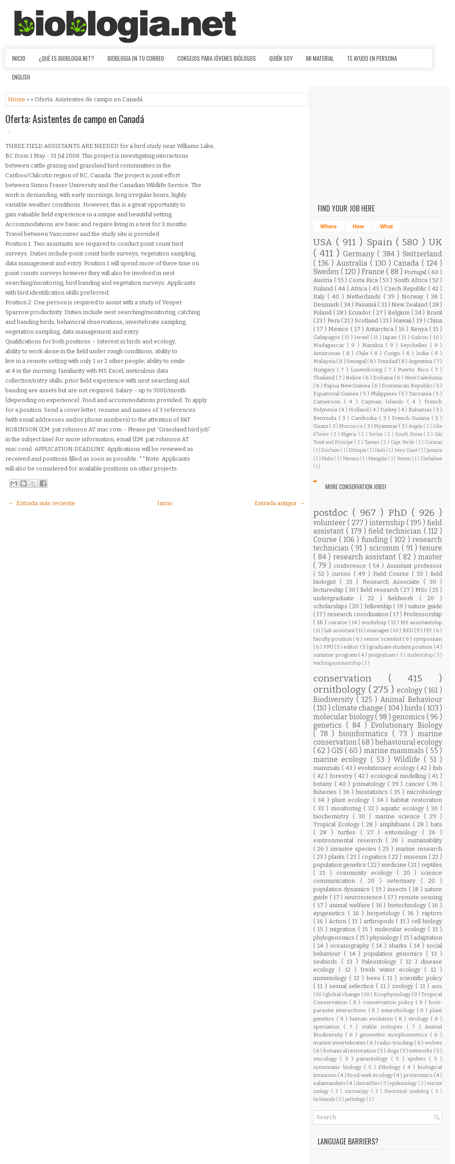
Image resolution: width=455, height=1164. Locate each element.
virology (419, 1019)
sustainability (424, 840)
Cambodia (365, 418)
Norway (414, 296)
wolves (433, 1043)
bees (375, 978)
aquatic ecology (404, 808)
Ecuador (360, 312)
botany (324, 784)
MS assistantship (421, 622)
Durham (330, 450)
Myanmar (386, 426)
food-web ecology (370, 1075)
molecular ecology (401, 929)
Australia (353, 263)
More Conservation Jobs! (355, 486)
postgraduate (382, 655)
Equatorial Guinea (336, 394)
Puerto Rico (414, 370)
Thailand (324, 378)
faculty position (333, 639)
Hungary (325, 370)
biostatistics (373, 792)
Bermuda (326, 418)
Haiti (380, 450)
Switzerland (422, 254)
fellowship (379, 606)
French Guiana (411, 418)
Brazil (434, 312)
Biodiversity (334, 699)
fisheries (326, 792)
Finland (324, 288)
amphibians (396, 824)
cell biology (426, 921)
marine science (399, 816)
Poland (323, 312)
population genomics (395, 953)
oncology (326, 1059)
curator (338, 622)
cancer (416, 784)
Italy (320, 296)
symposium (427, 639)
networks (421, 1051)
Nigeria (349, 434)
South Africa (411, 280)
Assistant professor (414, 565)
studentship (420, 655)
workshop (375, 622)
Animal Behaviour (411, 699)
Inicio (18, 58)
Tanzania (421, 394)
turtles (349, 832)
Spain (381, 242)
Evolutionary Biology (406, 725)
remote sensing (420, 897)
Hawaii (403, 320)
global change (343, 994)
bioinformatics (365, 733)
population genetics (340, 864)
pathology (355, 1099)
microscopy (358, 1091)
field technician (396, 531)
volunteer (330, 522)
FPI (428, 630)
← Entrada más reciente (41, 503)
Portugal (416, 272)
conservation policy (389, 1002)
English (21, 76)
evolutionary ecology (387, 768)
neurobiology (399, 1010)
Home (17, 99)
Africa (360, 288)
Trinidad (388, 361)
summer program (335, 655)
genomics (409, 717)
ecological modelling (399, 776)
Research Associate (393, 581)
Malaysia (324, 361)
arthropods (379, 921)
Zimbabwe (431, 459)
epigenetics (330, 913)
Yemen (404, 459)
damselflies (368, 1083)
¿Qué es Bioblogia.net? (66, 58)
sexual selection (352, 986)
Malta (328, 459)
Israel (362, 337)
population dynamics (342, 889)
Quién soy (281, 58)
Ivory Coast (407, 450)
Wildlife (408, 759)
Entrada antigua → (280, 503)
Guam (321, 426)
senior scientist (383, 639)
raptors (432, 913)
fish (437, 768)
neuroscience (364, 897)
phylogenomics (334, 937)
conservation (350, 678)
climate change (358, 708)
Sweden (327, 271)
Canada (408, 263)
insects (398, 889)
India (423, 353)
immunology (331, 978)
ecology (410, 690)
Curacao (433, 442)
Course (326, 539)
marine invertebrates (340, 1043)
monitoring (347, 808)
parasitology (373, 1059)
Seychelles (415, 345)
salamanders (330, 1083)
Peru (334, 320)
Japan (391, 337)
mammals (327, 768)
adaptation (428, 937)
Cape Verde (403, 442)
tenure (430, 548)
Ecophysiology (392, 994)
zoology (403, 986)
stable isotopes (384, 1027)
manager (378, 630)
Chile (363, 353)
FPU (328, 647)
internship (388, 522)
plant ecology (352, 800)
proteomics (418, 1075)
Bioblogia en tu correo (136, 58)
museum (416, 856)
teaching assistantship (337, 663)
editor (351, 647)
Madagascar (330, 345)
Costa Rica (364, 280)
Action (338, 921)
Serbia (376, 434)
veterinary (404, 880)
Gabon (420, 337)
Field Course (392, 573)
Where (328, 226)
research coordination (358, 614)
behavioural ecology (408, 742)
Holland (359, 410)
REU (408, 630)
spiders (418, 1059)
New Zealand (410, 304)
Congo (393, 353)
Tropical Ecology (337, 824)
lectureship (329, 589)
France (374, 271)
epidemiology (404, 1083)
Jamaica (434, 450)
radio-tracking (395, 1043)
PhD (399, 512)
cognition (375, 856)
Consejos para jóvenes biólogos (216, 58)
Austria (323, 280)
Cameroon (328, 402)
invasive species (355, 848)
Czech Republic (406, 288)
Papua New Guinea (347, 386)
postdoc (332, 512)
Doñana (383, 378)
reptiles (431, 864)
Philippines (385, 394)
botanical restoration (350, 1051)
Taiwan (372, 442)
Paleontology (381, 961)
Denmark (326, 304)
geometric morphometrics (395, 1035)
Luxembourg (367, 370)
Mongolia (378, 459)
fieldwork (403, 598)
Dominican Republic (407, 386)
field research (380, 589)
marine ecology (342, 759)
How (358, 226)
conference (351, 565)
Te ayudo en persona (372, 58)
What (386, 226)
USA (324, 242)
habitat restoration (416, 800)
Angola (415, 426)
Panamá (366, 304)
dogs (393, 1051)
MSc (422, 589)
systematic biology (338, 1067)
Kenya (420, 329)
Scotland (367, 320)
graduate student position (401, 647)
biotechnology (408, 905)
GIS (338, 750)
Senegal (357, 361)
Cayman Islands (384, 402)
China (434, 320)
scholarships (331, 606)
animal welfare (350, 905)
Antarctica (380, 329)
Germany (360, 254)
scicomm (385, 548)
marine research (418, 848)
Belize (354, 378)
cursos (343, 573)
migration (344, 929)
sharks (399, 945)
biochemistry (333, 816)
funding (376, 539)
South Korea (409, 434)
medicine (394, 864)
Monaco (351, 459)
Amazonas (328, 353)
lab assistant (340, 630)
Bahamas (420, 410)
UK (435, 242)
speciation (328, 1027)
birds (413, 708)
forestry (342, 776)
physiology (385, 937)
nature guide (425, 606)
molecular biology (344, 717)
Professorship (422, 614)
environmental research (349, 840)
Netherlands (365, 296)
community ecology (366, 872)
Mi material (320, 58)
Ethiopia (358, 450)
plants (337, 856)
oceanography (350, 945)
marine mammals (395, 750)
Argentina (420, 361)
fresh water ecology (392, 969)
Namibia (374, 345)
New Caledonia (424, 378)
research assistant (366, 557)
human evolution (372, 1019)
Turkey (389, 410)
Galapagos (327, 337)
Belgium (399, 312)
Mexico (339, 329)
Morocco (351, 426)
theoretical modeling (407, 1091)
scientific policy (420, 978)
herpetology (385, 913)
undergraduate (336, 598)
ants (436, 986)
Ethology (390, 1067)
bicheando (324, 1099)
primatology (370, 784)
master (430, 557)
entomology (403, 832)
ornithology (340, 689)
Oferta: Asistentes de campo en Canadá (74, 118)
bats (436, 824)
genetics (329, 725)
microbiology (424, 792)
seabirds (327, 961)
